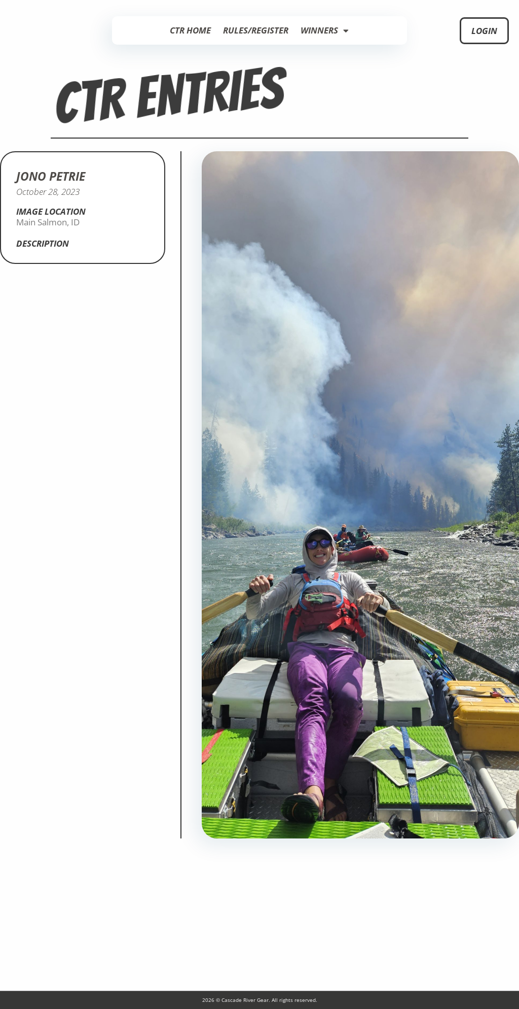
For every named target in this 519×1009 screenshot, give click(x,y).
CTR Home (190, 30)
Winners (325, 30)
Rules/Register (255, 30)
